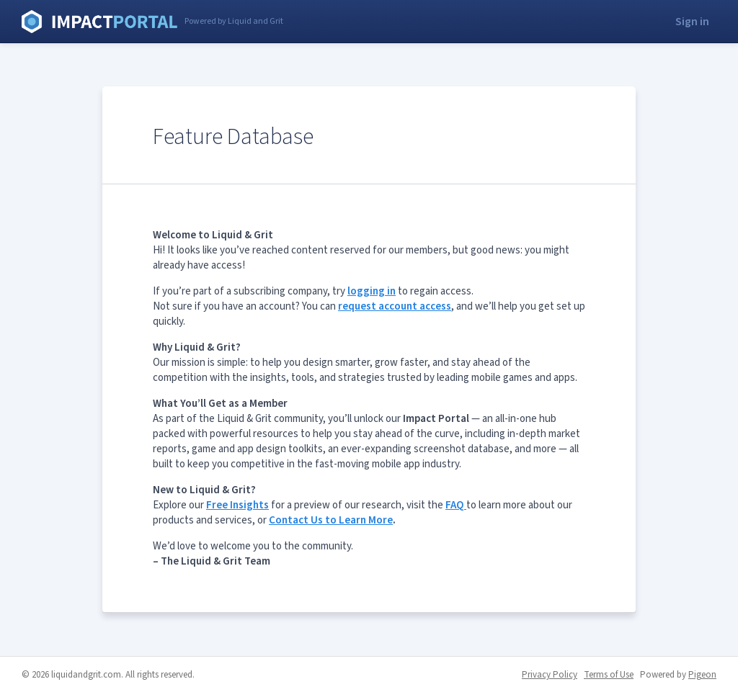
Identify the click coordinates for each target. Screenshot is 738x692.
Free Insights (237, 505)
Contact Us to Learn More (331, 520)
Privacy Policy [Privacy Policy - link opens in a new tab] (549, 674)
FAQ (455, 505)
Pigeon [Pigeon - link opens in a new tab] (702, 674)
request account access (394, 306)
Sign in (692, 22)
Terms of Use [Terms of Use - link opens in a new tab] (608, 674)
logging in (371, 291)
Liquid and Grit (99, 21)
